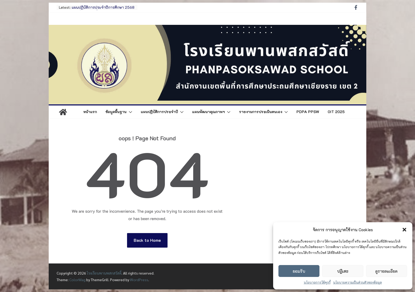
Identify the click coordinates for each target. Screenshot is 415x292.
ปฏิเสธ (342, 271)
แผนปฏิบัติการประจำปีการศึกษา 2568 (103, 7)
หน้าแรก (90, 111)
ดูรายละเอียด (386, 271)
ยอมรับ (299, 271)
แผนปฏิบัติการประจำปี (159, 111)
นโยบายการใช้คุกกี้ (317, 282)
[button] (404, 229)
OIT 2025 (336, 111)
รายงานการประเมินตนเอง (260, 111)
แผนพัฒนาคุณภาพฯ (208, 111)
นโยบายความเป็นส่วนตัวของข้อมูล (357, 282)
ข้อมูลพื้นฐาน (116, 111)
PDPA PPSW (307, 111)
